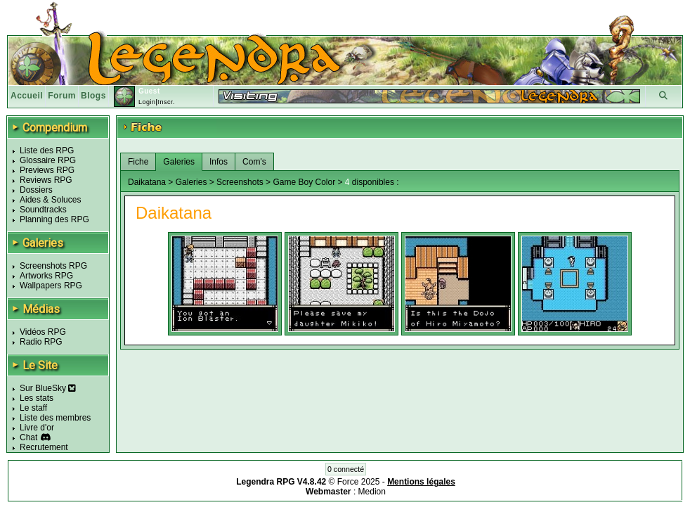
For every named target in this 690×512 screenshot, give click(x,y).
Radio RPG (41, 342)
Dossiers (36, 190)
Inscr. (166, 101)
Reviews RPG (46, 180)
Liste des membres (55, 418)
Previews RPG (47, 170)
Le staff (33, 408)
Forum (62, 96)
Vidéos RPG (43, 332)
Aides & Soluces (50, 200)
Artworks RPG (46, 276)
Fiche (138, 162)
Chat (28, 437)
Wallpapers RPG (51, 285)
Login (147, 101)
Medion (372, 492)
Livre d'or (37, 428)
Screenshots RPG (53, 266)
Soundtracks (43, 210)
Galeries (179, 162)
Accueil (27, 96)
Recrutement (44, 447)
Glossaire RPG (48, 160)
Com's (254, 162)
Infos (218, 162)
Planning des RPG (54, 219)
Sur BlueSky (48, 388)
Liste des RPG (47, 150)
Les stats (36, 398)
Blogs (93, 96)
